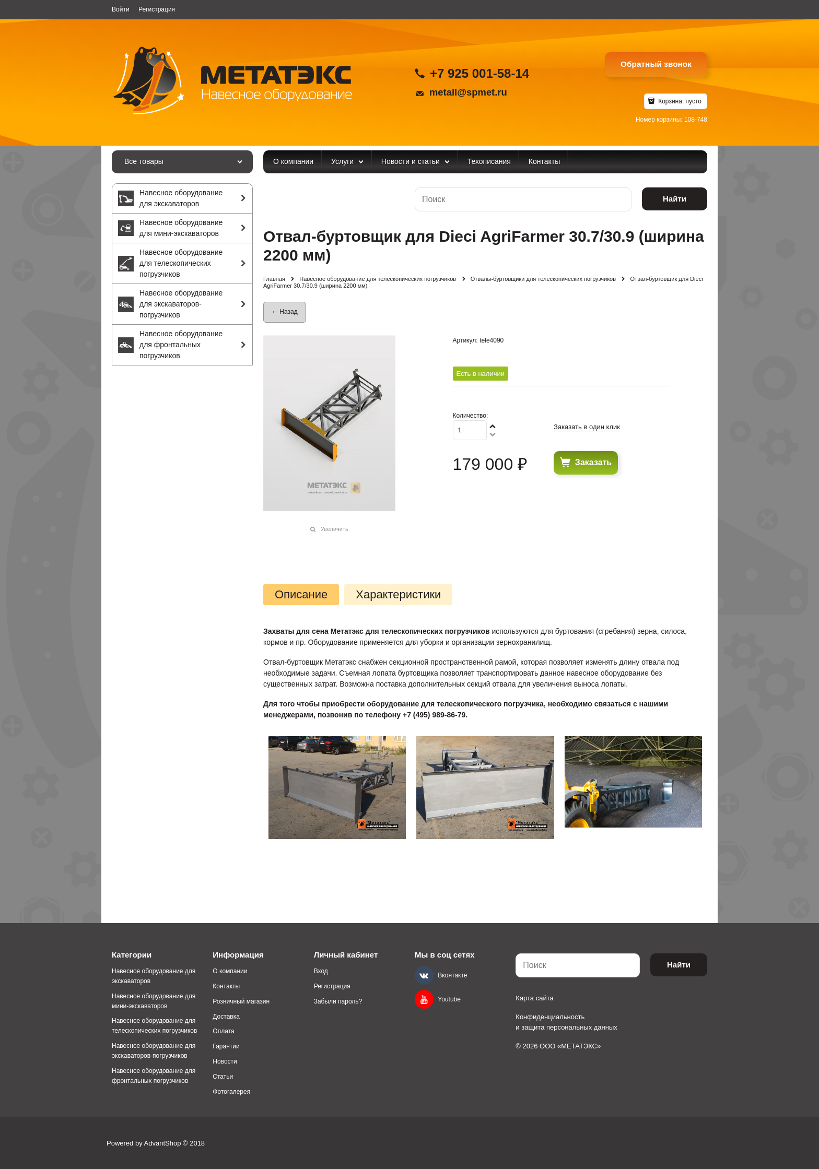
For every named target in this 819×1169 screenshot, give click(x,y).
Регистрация (156, 9)
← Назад (285, 311)
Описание (301, 594)
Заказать (593, 462)
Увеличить (334, 529)
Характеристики (398, 594)
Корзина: (679, 101)
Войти (121, 9)
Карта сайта (534, 998)
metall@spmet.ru (468, 92)
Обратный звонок (656, 64)
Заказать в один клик (587, 427)
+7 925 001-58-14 (479, 73)
